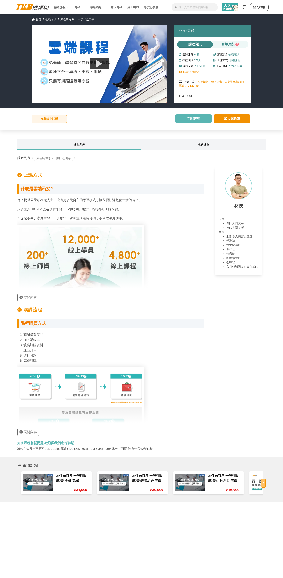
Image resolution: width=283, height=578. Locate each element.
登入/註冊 (259, 7)
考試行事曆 (151, 7)
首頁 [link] (36, 19)
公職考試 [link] (50, 19)
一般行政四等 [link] (86, 19)
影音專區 (117, 7)
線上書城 (133, 7)
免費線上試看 (49, 119)
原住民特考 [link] (67, 19)
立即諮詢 (193, 119)
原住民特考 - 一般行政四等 (53, 158)
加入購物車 (232, 119)
